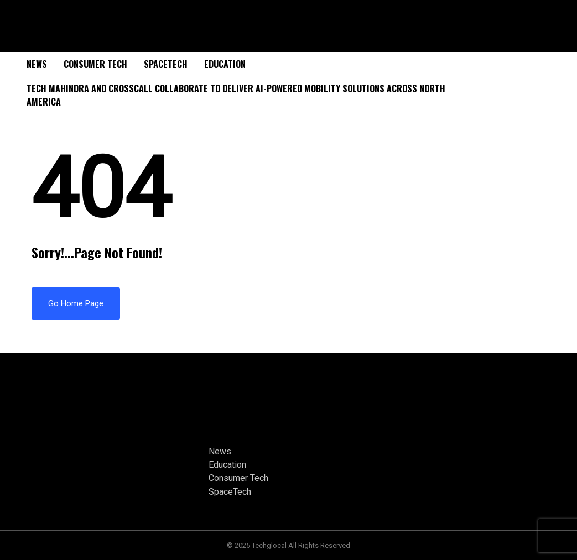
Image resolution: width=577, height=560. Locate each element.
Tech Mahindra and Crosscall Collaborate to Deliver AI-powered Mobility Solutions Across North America (236, 95)
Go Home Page (75, 303)
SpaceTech (166, 64)
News (37, 64)
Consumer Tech (95, 64)
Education (225, 64)
